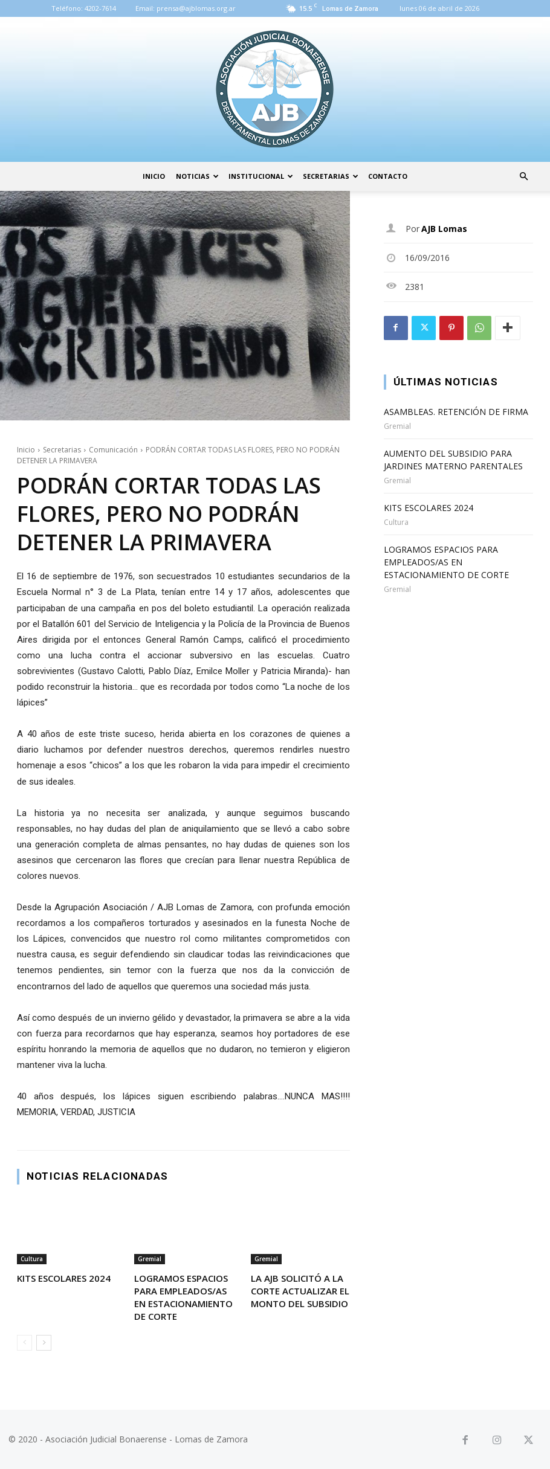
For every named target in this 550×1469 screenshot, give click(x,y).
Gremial (149, 1259)
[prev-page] (24, 1343)
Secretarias (330, 176)
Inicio (154, 176)
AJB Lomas (444, 228)
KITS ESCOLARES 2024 (64, 1278)
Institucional (260, 176)
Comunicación (113, 450)
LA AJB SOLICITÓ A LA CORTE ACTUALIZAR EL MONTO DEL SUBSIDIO (300, 1291)
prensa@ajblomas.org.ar (196, 8)
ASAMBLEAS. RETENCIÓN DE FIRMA (456, 411)
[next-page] (43, 1343)
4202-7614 (100, 8)
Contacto (387, 176)
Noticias (197, 176)
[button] (523, 176)
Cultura (32, 1259)
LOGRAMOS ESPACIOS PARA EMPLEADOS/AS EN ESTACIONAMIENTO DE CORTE (183, 1297)
